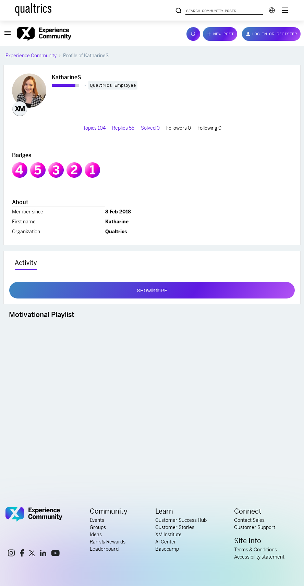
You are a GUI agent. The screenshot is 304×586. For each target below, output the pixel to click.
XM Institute (168, 534)
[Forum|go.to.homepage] (97, 34)
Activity (26, 263)
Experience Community (31, 55)
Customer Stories (174, 527)
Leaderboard (104, 549)
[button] (7, 35)
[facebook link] (22, 554)
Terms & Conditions (255, 550)
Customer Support (254, 527)
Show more (152, 288)
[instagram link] (11, 554)
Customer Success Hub (181, 520)
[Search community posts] (178, 11)
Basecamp (167, 549)
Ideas (96, 534)
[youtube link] (55, 554)
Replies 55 (123, 128)
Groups (98, 527)
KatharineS (66, 77)
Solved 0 (151, 128)
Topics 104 (95, 128)
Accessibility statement (259, 557)
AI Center (165, 542)
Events (97, 520)
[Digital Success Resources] (285, 10)
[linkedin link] (43, 554)
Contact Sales (249, 520)
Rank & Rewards (107, 542)
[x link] (32, 554)
